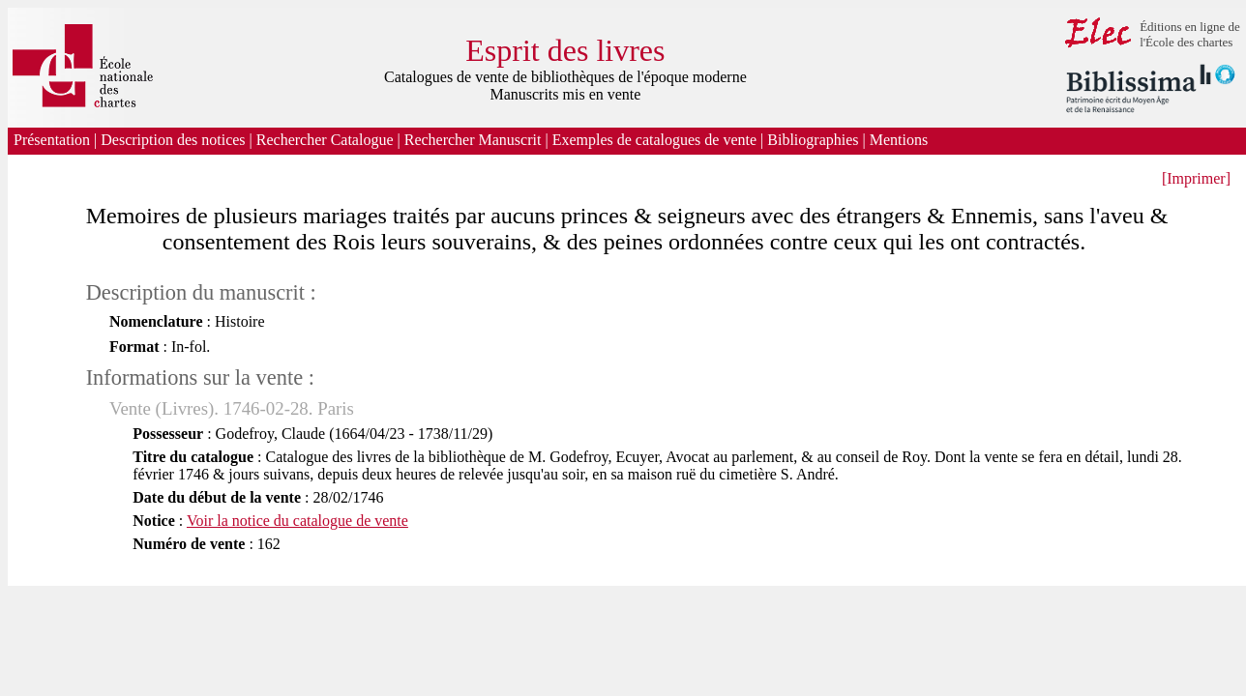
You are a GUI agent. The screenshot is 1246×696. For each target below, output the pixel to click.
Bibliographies (812, 139)
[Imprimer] (1196, 178)
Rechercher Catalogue (325, 139)
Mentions (901, 139)
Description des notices (173, 139)
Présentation (52, 139)
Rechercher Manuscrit (473, 139)
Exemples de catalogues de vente (654, 139)
